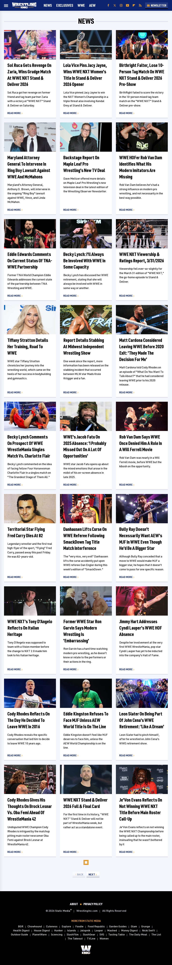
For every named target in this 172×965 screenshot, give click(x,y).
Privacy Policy (92, 904)
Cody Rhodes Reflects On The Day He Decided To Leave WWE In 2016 (28, 720)
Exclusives (64, 5)
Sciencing (56, 934)
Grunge (145, 926)
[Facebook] (108, 5)
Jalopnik (85, 930)
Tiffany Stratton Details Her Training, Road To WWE (27, 346)
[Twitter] (114, 5)
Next (92, 874)
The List (156, 934)
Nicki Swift (148, 930)
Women (104, 938)
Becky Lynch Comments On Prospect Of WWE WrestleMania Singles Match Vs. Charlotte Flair (28, 446)
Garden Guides (118, 926)
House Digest (42, 930)
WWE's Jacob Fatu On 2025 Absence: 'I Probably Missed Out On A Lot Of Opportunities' (84, 446)
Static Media (62, 910)
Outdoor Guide (19, 934)
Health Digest (21, 930)
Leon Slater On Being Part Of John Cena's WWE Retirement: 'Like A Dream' (141, 720)
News (48, 5)
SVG (101, 934)
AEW (92, 5)
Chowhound (35, 926)
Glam (134, 926)
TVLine (91, 938)
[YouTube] (127, 5)
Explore (66, 926)
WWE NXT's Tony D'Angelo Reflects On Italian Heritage (29, 627)
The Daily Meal (138, 934)
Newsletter (156, 5)
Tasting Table (116, 934)
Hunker (58, 930)
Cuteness (51, 926)
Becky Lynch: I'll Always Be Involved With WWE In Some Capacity (84, 260)
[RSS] (140, 5)
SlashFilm (73, 934)
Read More (14, 113)
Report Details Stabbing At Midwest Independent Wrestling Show (83, 346)
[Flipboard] (133, 5)
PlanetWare (39, 934)
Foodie (79, 926)
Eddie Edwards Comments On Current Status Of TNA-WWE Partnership (29, 260)
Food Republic (96, 926)
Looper (98, 930)
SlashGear (89, 934)
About (74, 904)
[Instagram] (121, 5)
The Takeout (75, 938)
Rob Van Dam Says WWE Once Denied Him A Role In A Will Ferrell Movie (140, 443)
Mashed (112, 930)
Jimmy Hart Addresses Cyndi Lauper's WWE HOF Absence (140, 627)
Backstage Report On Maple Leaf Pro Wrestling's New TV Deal (84, 164)
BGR (20, 926)
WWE (81, 5)
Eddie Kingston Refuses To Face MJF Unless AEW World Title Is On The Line (85, 720)
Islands (71, 930)
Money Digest (129, 930)
